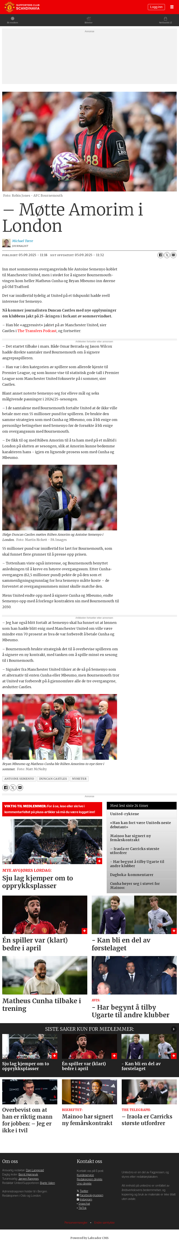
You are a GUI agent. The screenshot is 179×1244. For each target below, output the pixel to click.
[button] (174, 1029)
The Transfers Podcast (37, 331)
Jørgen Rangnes (28, 1178)
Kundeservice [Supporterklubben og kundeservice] (85, 1175)
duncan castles (53, 778)
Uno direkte (84, 1183)
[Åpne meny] (172, 7)
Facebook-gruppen (91, 1195)
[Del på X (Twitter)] (167, 255)
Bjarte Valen (47, 1183)
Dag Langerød (35, 1170)
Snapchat (84, 1203)
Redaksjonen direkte (89, 1179)
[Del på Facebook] (160, 255)
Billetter (89, 23)
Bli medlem (12, 23)
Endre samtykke (104, 1222)
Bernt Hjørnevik (28, 1174)
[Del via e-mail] (173, 255)
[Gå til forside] (22, 7)
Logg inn (156, 7)
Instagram (86, 1199)
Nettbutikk (164, 23)
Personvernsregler (76, 1222)
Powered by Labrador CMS (89, 1238)
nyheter (79, 778)
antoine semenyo (19, 778)
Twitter (84, 1191)
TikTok (82, 1208)
